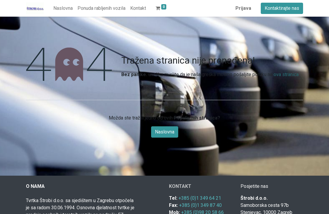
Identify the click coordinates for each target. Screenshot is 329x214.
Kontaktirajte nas (282, 8)
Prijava (243, 8)
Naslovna (164, 132)
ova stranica (286, 74)
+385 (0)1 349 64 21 (200, 198)
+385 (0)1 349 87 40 (200, 205)
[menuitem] (63, 8)
